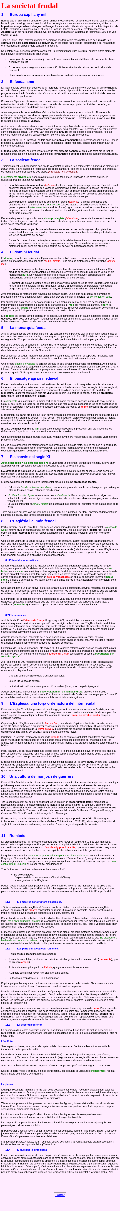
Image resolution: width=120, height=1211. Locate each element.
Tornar (60, 1195)
